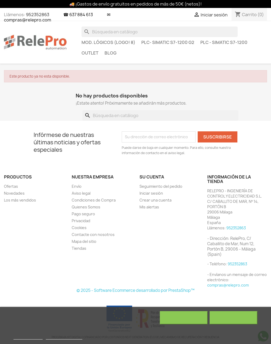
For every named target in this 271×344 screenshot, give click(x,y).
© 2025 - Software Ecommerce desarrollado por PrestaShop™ (135, 290)
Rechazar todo (183, 317)
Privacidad (81, 220)
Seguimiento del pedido (160, 186)
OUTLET (90, 53)
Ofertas (11, 186)
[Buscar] (160, 31)
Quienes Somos (86, 206)
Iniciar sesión (151, 193)
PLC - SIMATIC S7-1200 (223, 42)
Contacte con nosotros (93, 234)
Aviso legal (81, 193)
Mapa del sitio (84, 241)
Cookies (79, 227)
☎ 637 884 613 (78, 14)
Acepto (233, 317)
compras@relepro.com (228, 285)
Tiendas (79, 248)
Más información (28, 337)
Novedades (14, 193)
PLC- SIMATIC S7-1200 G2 (167, 42)
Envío (77, 186)
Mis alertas (149, 206)
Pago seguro (83, 213)
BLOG (110, 53)
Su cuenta (151, 177)
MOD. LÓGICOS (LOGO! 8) (108, 42)
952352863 (37, 14)
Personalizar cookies (64, 337)
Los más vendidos (20, 200)
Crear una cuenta (155, 200)
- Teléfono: (217, 263)
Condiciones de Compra (94, 200)
